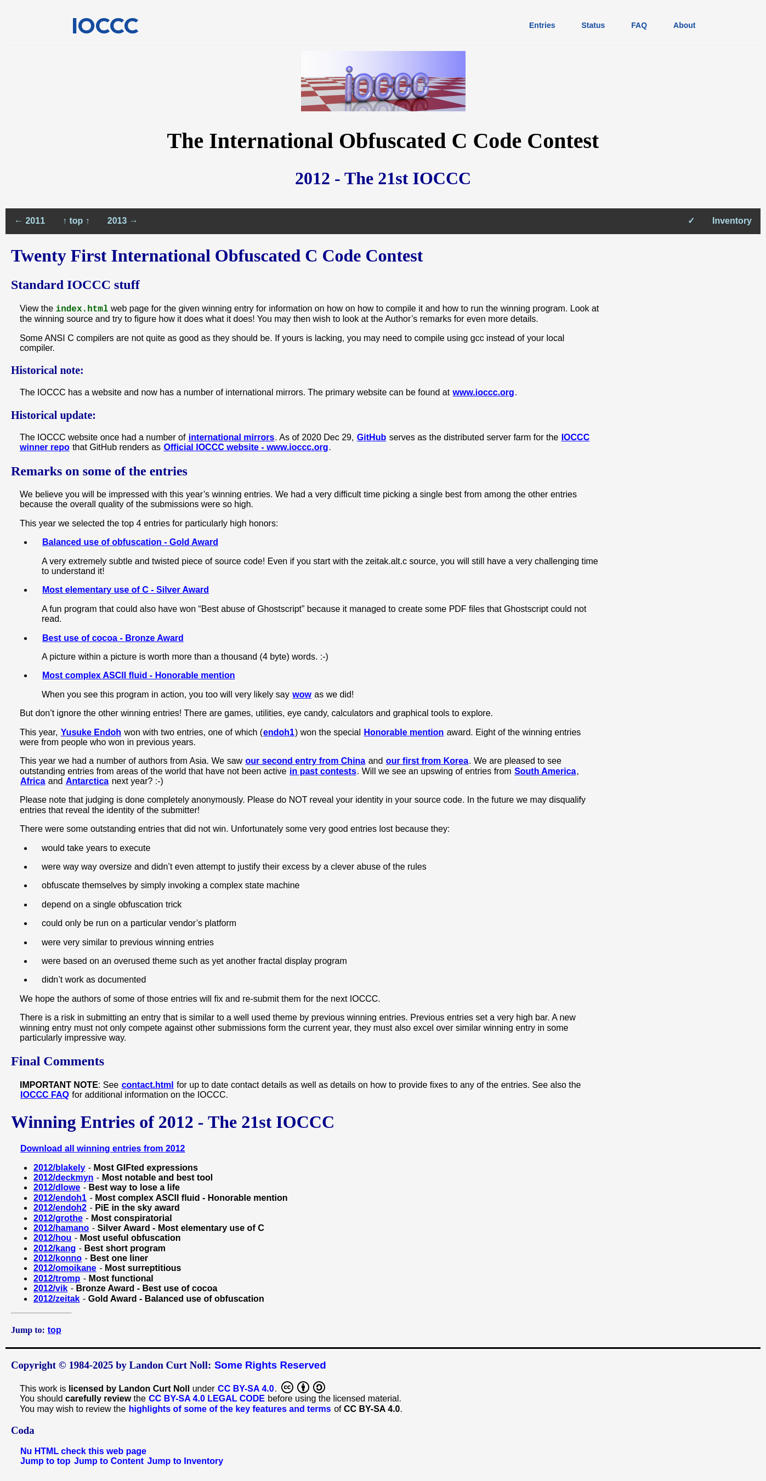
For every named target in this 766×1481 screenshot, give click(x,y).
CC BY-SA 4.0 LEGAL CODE (207, 1398)
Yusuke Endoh (91, 732)
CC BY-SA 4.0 (246, 1388)
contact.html (148, 1085)
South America (545, 771)
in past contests (323, 771)
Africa (32, 781)
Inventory (732, 220)
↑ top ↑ (76, 220)
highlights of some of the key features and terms (230, 1409)
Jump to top (45, 1461)
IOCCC (105, 25)
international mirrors (231, 437)
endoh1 (278, 732)
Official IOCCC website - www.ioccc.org (246, 447)
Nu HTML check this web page (83, 1451)
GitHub (371, 437)
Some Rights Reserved (270, 1365)
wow (301, 694)
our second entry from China (306, 760)
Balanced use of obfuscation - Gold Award (130, 542)
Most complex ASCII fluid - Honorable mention (138, 675)
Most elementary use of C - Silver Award (125, 589)
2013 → (122, 220)
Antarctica (87, 781)
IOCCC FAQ (44, 1094)
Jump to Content (109, 1461)
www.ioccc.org (483, 392)
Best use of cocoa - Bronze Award (113, 638)
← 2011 (29, 220)
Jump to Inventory (185, 1461)
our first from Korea (427, 760)
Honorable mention (404, 732)
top (54, 1330)
